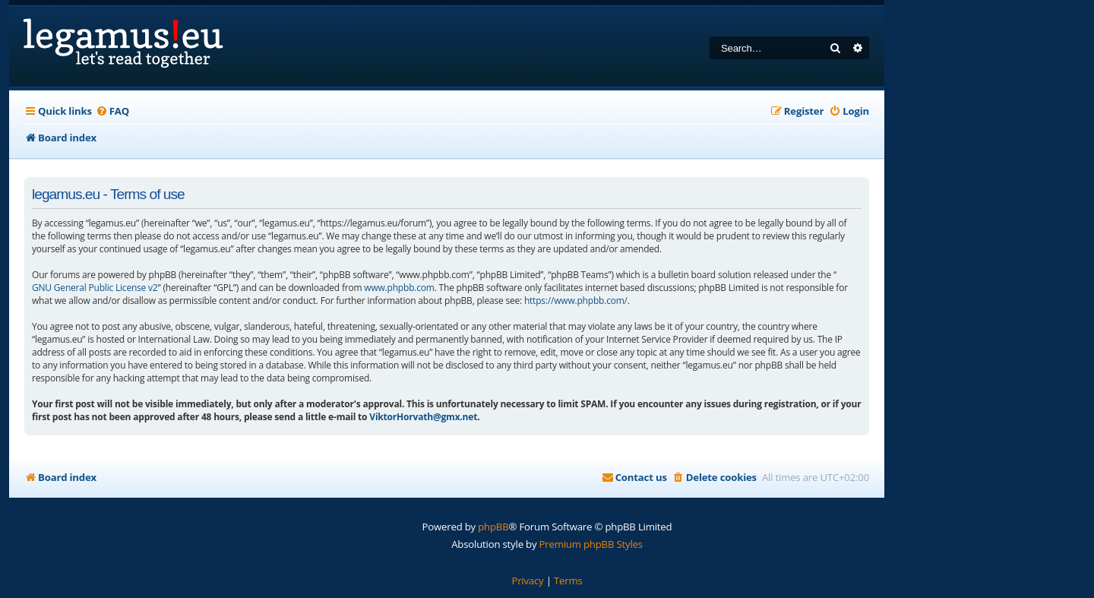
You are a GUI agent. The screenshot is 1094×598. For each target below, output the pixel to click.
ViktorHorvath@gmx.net (423, 416)
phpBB (493, 526)
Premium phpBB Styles (591, 544)
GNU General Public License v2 (95, 287)
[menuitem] (112, 111)
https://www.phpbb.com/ (576, 300)
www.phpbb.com (399, 287)
